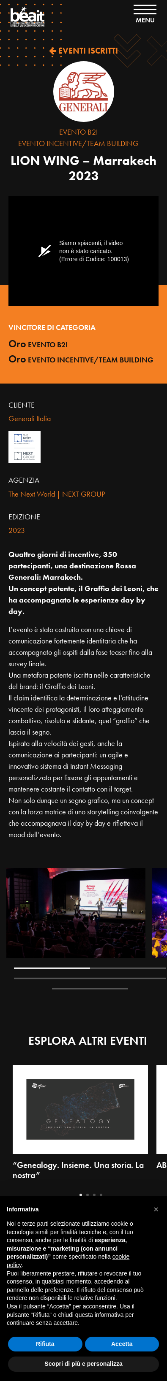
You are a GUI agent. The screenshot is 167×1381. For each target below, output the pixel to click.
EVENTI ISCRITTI (83, 50)
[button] (156, 1209)
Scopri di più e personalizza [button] (83, 1363)
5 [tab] (90, 988)
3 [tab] (52, 978)
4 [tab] (128, 978)
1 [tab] (52, 968)
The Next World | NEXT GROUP (56, 494)
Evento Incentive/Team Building (78, 143)
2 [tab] (128, 968)
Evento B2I (78, 132)
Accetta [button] (122, 1343)
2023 (16, 530)
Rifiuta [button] (45, 1343)
